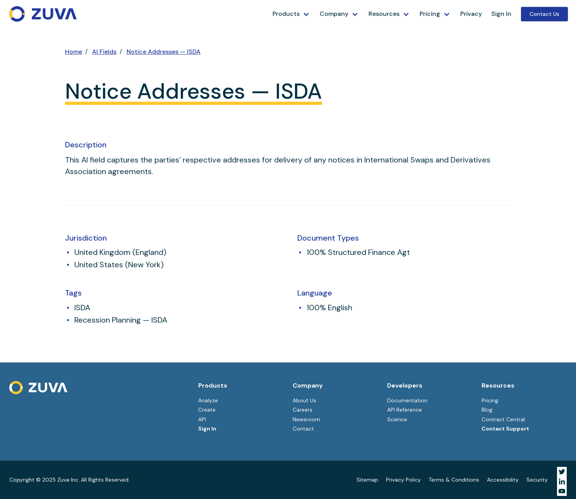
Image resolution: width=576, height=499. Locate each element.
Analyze (208, 400)
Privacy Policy (403, 479)
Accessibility (503, 479)
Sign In (501, 14)
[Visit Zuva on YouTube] (562, 491)
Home (73, 52)
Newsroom (306, 419)
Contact (303, 428)
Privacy (471, 14)
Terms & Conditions (454, 479)
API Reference (404, 409)
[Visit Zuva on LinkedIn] (562, 481)
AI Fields (104, 52)
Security (537, 479)
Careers (302, 409)
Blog (487, 409)
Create (207, 409)
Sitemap (367, 479)
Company (334, 14)
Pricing (430, 14)
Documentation (407, 400)
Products (286, 14)
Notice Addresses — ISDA (164, 52)
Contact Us (544, 13)
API (202, 419)
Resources (384, 14)
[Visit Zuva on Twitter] (562, 472)
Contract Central (503, 419)
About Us (304, 400)
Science (397, 419)
